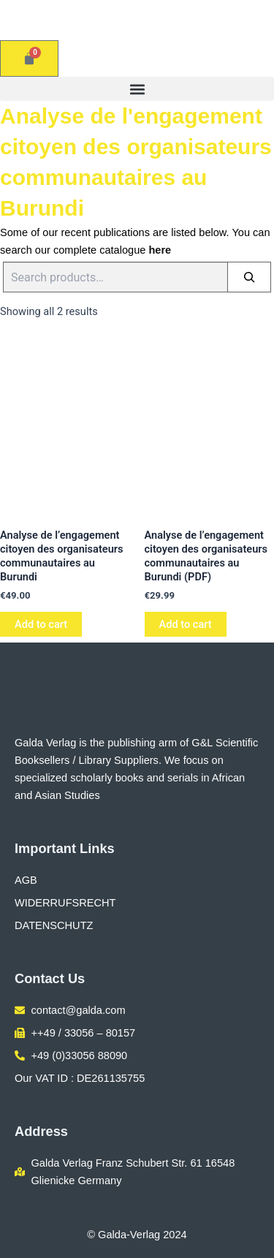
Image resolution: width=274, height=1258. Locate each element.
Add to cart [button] (41, 624)
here (159, 250)
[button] (137, 89)
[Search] (249, 277)
